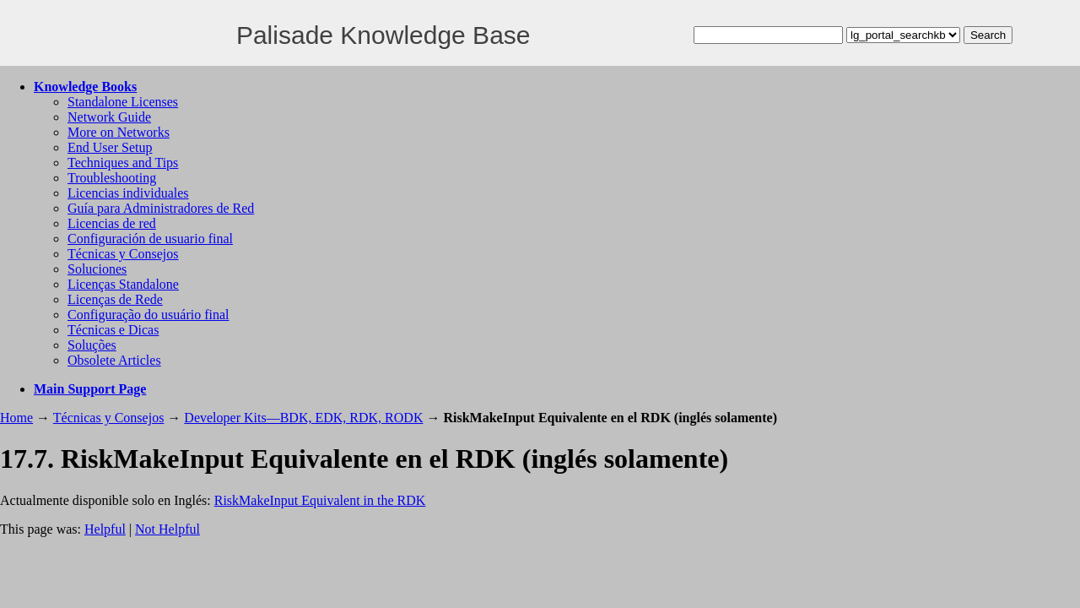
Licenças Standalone (123, 284)
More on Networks (119, 132)
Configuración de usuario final (150, 238)
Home (16, 417)
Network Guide (109, 117)
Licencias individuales (128, 193)
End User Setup (110, 147)
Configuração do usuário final (149, 314)
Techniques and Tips (123, 162)
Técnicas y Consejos (123, 254)
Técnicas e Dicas (113, 330)
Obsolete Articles (114, 360)
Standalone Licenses (123, 102)
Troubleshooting (112, 178)
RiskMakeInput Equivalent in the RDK (320, 500)
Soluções (92, 345)
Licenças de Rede (115, 299)
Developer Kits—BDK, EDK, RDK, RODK (303, 417)
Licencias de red (112, 223)
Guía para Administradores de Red (161, 208)
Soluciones (97, 269)
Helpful (105, 529)
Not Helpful (167, 529)
